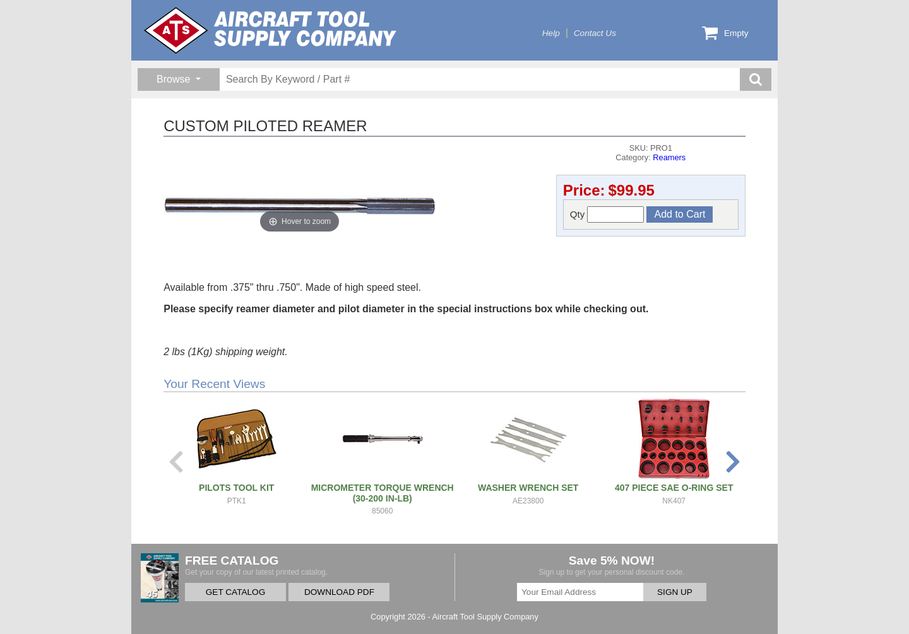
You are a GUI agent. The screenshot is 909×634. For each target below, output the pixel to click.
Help (551, 33)
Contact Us (595, 33)
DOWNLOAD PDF (339, 592)
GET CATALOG (235, 592)
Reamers (669, 157)
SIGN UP (674, 592)
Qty (607, 214)
